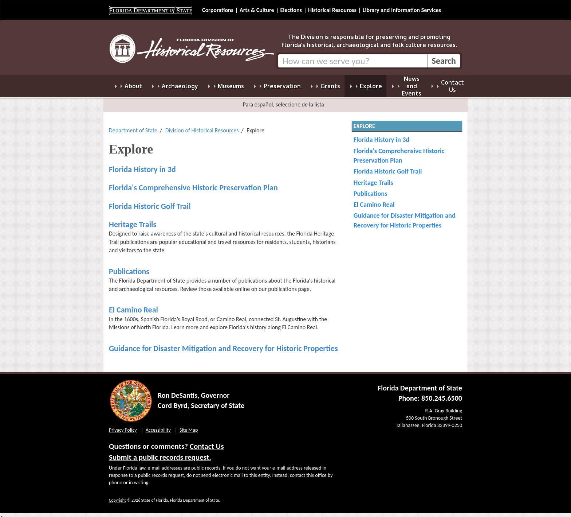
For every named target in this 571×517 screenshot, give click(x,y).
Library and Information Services (402, 10)
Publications (129, 267)
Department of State (133, 126)
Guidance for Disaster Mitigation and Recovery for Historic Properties (223, 344)
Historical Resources (332, 10)
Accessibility (158, 426)
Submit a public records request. (160, 453)
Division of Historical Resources (202, 126)
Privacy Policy (123, 426)
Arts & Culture (257, 10)
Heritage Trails (132, 220)
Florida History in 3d (142, 165)
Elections (291, 10)
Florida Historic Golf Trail (150, 202)
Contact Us (207, 442)
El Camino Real (133, 305)
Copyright (117, 495)
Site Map (189, 426)
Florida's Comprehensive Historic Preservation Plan (193, 183)
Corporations (217, 10)
